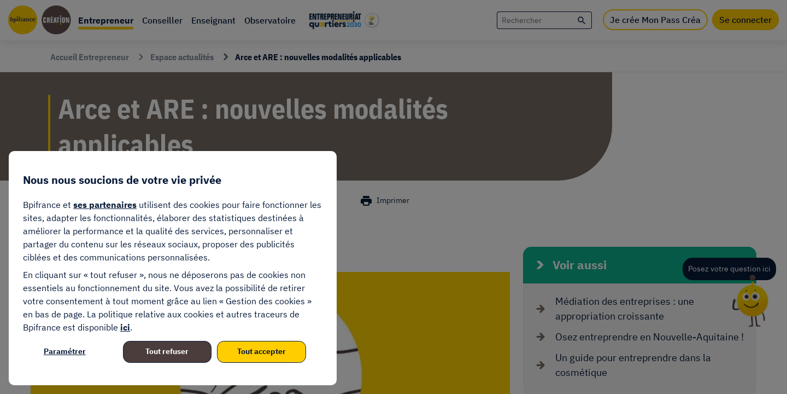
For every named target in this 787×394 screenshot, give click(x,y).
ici (125, 327)
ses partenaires (105, 204)
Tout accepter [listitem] (261, 351)
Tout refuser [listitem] (167, 351)
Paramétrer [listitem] (65, 351)
